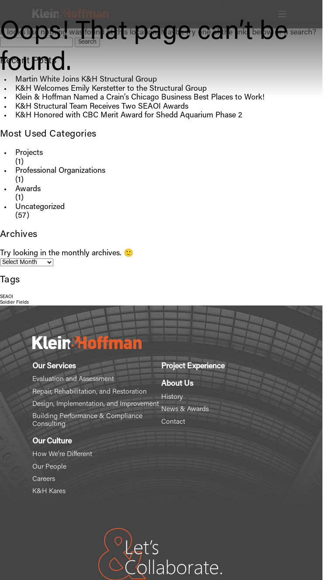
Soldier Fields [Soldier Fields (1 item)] (14, 302)
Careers (43, 479)
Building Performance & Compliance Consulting (87, 420)
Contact (173, 422)
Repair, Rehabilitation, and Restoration (89, 391)
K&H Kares (49, 491)
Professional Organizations (60, 171)
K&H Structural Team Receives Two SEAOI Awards (101, 107)
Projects (29, 153)
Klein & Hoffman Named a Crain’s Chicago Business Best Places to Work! (139, 98)
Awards (28, 189)
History (172, 397)
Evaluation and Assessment (73, 379)
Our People (49, 466)
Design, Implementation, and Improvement (95, 404)
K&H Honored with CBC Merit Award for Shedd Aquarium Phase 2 (128, 116)
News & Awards (185, 409)
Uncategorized (40, 207)
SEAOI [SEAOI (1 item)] (6, 297)
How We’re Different (62, 454)
